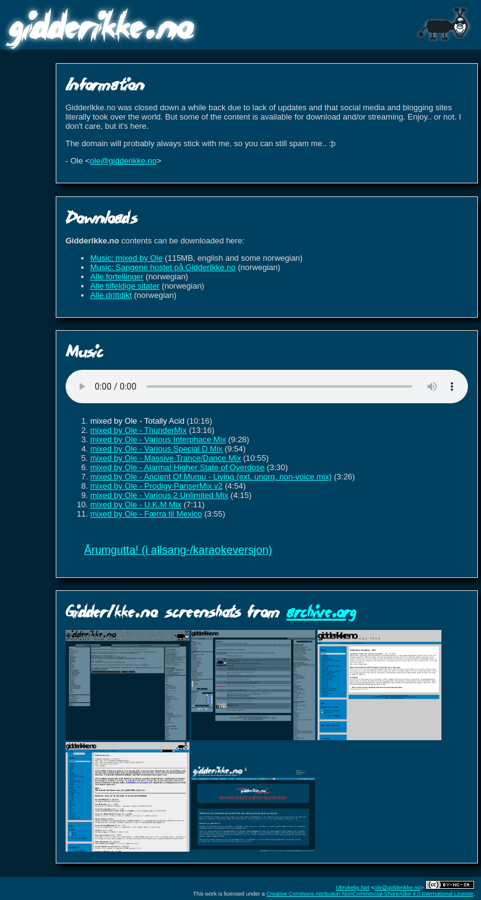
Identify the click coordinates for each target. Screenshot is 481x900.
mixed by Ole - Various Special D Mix (156, 448)
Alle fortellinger (117, 276)
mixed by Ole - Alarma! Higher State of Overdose (177, 467)
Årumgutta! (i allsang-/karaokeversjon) (178, 550)
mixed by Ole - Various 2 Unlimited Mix (159, 495)
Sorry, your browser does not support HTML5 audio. (267, 386)
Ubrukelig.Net (353, 888)
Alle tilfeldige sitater (125, 286)
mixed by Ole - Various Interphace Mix (158, 439)
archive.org (321, 611)
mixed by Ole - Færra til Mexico (146, 513)
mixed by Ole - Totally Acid (137, 421)
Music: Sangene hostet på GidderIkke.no (163, 267)
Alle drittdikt (111, 295)
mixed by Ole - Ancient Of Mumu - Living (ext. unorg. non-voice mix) (211, 476)
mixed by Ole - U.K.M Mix (135, 504)
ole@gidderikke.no (123, 160)
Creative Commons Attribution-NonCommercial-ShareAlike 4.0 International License (369, 894)
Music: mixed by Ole (126, 258)
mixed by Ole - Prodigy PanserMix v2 (156, 486)
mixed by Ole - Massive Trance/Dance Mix (165, 458)
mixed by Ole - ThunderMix (138, 430)
